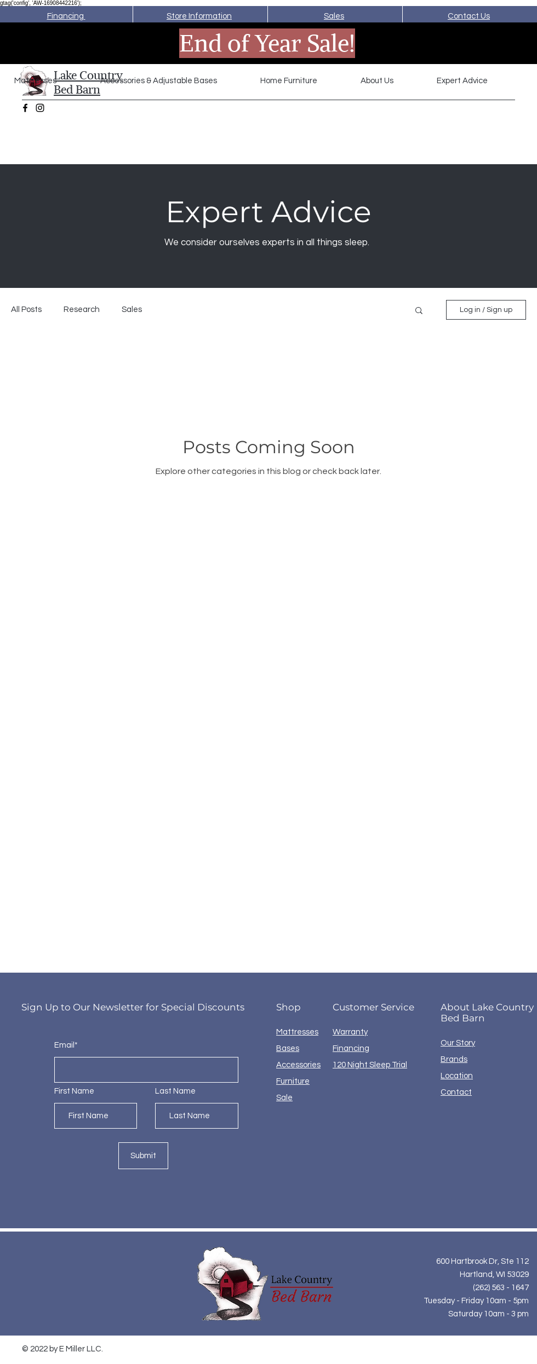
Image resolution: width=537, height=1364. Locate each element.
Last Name (175, 1091)
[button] (172, 80)
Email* (66, 1045)
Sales (132, 309)
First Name (74, 1091)
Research (82, 309)
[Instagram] (40, 107)
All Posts (26, 309)
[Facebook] (25, 107)
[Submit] (143, 1155)
